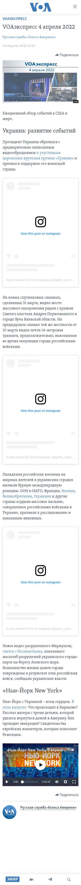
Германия (42, 496)
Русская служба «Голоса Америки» (29, 37)
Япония (68, 491)
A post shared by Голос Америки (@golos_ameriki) (40, 280)
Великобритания (17, 496)
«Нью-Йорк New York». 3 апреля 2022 (40, 750)
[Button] (66, 55)
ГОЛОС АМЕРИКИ (24, 756)
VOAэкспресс (15, 19)
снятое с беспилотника (22, 651)
